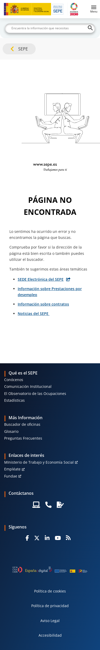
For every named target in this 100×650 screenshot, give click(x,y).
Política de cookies (50, 591)
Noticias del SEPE (33, 313)
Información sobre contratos (43, 304)
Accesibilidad (50, 635)
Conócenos (13, 379)
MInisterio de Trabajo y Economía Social (39, 462)
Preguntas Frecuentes (23, 438)
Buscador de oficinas (22, 424)
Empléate (12, 469)
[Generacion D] (50, 570)
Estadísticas (14, 400)
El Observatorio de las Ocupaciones (35, 393)
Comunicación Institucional (28, 386)
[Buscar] (50, 28)
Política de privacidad (50, 605)
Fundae (10, 476)
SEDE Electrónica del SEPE (41, 279)
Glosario (11, 431)
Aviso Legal (50, 620)
